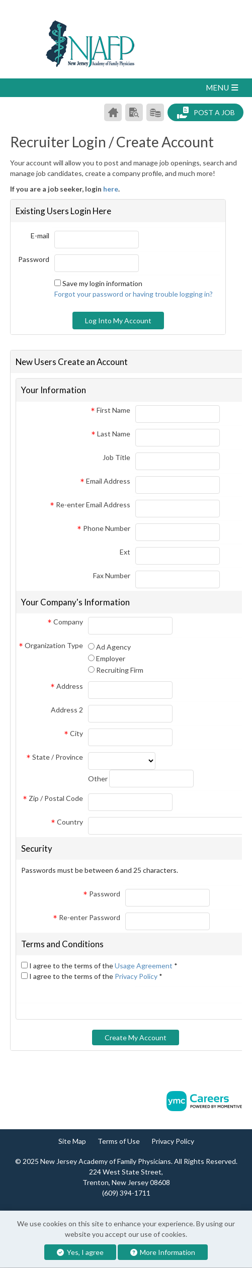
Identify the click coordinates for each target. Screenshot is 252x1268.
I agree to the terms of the (103, 965)
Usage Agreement (144, 965)
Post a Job (206, 113)
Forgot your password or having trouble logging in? (133, 294)
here (110, 189)
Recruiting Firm (119, 670)
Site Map (72, 1141)
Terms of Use (119, 1141)
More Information (163, 1252)
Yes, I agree (80, 1252)
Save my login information (102, 283)
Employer (110, 658)
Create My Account (135, 1037)
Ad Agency (113, 647)
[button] (126, 87)
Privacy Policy (137, 976)
